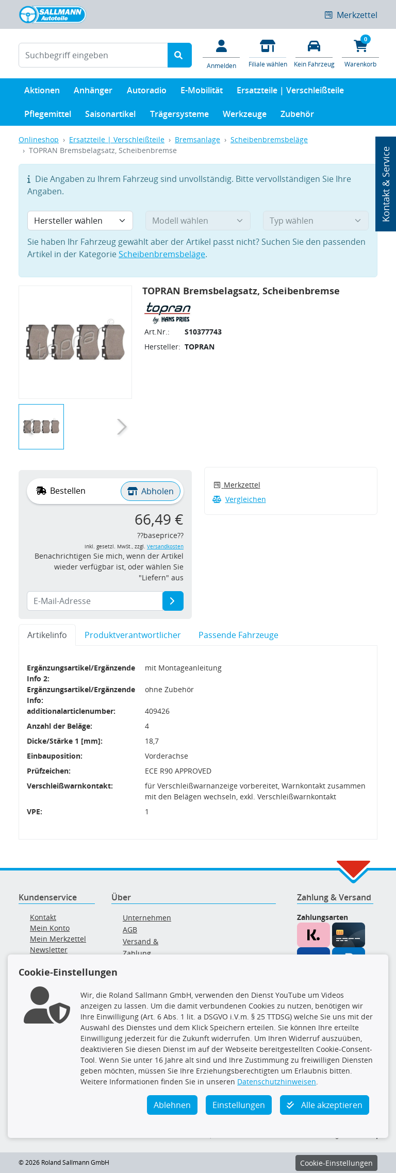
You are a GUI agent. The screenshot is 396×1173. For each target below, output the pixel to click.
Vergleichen (239, 499)
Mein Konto (50, 928)
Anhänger (93, 92)
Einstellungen (238, 1105)
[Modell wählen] (198, 220)
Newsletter (49, 949)
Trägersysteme (179, 116)
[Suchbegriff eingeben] (93, 55)
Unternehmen (147, 918)
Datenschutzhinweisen (276, 1081)
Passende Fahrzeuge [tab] (238, 635)
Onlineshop (39, 139)
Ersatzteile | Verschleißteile (290, 92)
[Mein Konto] (221, 54)
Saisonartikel (110, 116)
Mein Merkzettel (58, 939)
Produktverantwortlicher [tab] (133, 635)
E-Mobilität (201, 92)
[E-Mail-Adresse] (173, 601)
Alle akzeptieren (324, 1105)
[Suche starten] (180, 55)
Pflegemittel (47, 116)
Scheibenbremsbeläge (269, 139)
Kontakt (43, 917)
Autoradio (147, 92)
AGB (130, 929)
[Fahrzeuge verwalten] (314, 53)
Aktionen (42, 92)
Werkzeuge (245, 116)
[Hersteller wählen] (80, 220)
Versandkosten (165, 546)
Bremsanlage (197, 139)
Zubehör (297, 116)
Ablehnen (172, 1105)
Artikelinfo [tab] (47, 635)
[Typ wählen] (316, 220)
